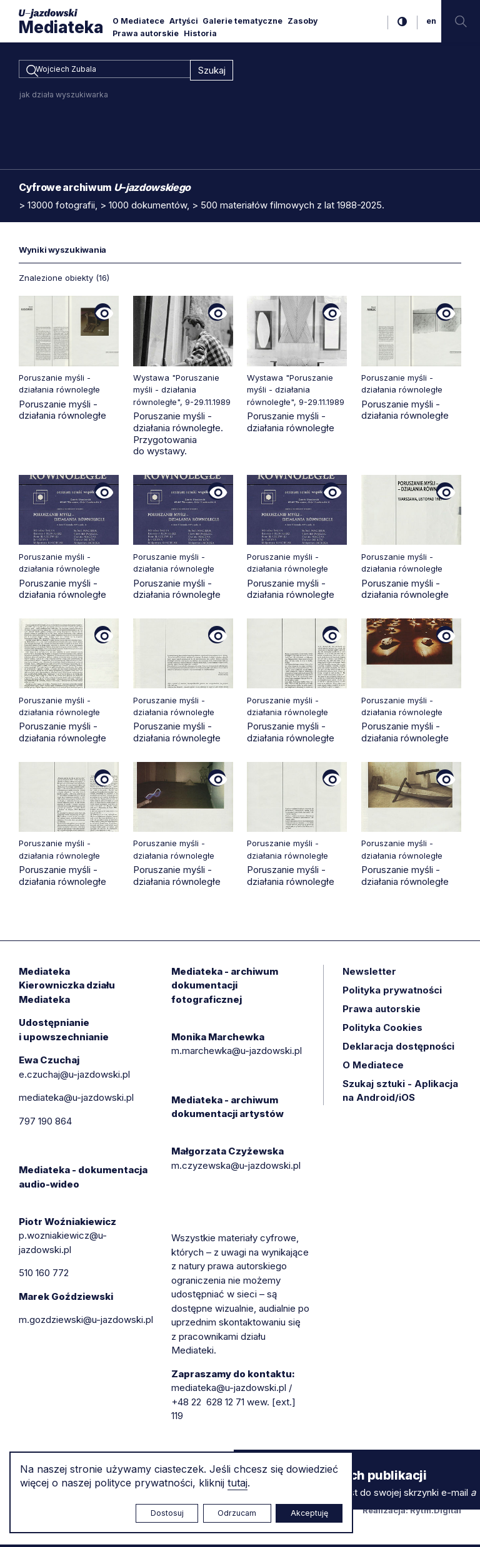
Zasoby (303, 21)
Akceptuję (309, 1513)
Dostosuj (167, 1513)
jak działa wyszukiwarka (63, 97)
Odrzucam (237, 1513)
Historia (200, 33)
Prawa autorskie (145, 33)
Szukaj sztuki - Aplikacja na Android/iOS (400, 1093)
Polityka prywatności (392, 992)
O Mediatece (138, 21)
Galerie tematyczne (242, 21)
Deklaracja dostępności (398, 1049)
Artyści (183, 21)
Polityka (382, 1030)
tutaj (238, 1482)
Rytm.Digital (435, 1513)
